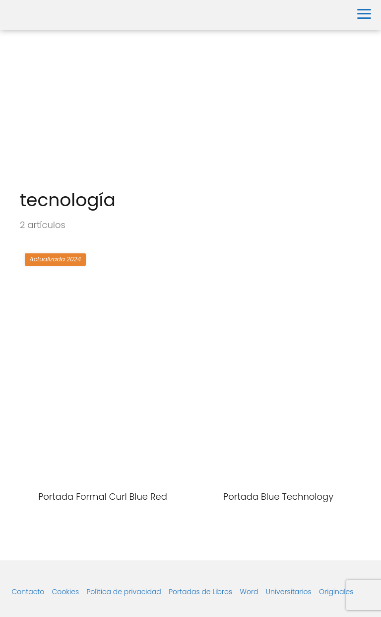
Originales (336, 592)
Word (249, 592)
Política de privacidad (123, 592)
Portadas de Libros (200, 592)
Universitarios (289, 592)
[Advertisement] (190, 109)
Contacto (28, 592)
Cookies (65, 592)
